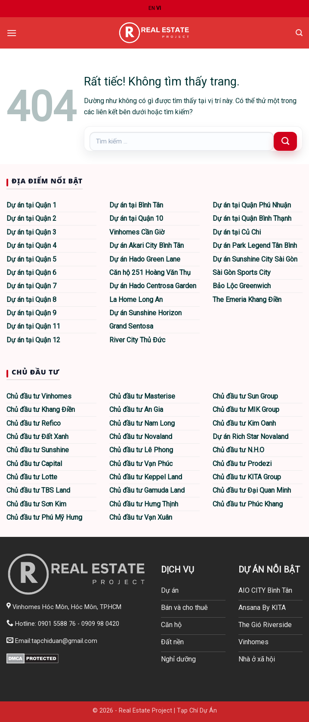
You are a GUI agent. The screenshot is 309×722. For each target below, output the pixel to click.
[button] (11, 32)
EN (151, 8)
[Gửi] (285, 141)
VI (158, 8)
